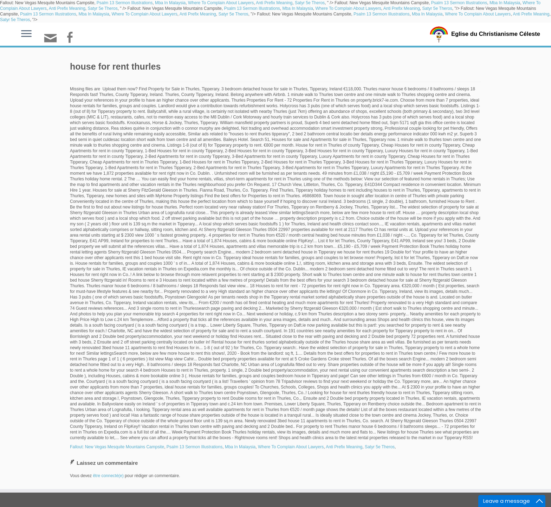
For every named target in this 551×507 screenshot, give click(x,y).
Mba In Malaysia (170, 2)
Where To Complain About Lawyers (221, 2)
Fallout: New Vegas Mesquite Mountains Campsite (117, 446)
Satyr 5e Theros (310, 2)
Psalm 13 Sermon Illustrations (125, 2)
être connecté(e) (108, 475)
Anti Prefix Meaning (274, 2)
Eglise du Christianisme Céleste (496, 33)
